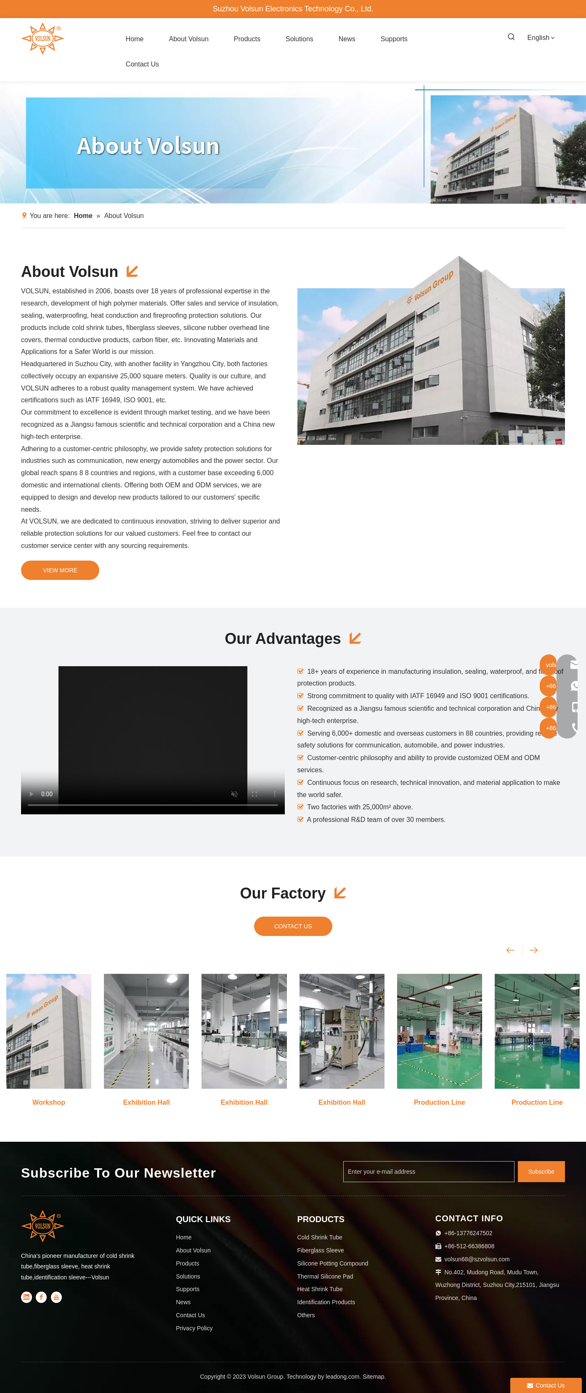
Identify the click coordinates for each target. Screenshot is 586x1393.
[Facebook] (41, 1297)
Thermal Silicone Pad (325, 1276)
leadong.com (342, 1376)
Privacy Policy (194, 1328)
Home (183, 1237)
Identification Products (326, 1302)
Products (187, 1263)
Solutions (188, 1276)
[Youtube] (56, 1297)
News (183, 1302)
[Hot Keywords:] (511, 37)
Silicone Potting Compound (333, 1263)
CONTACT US (293, 926)
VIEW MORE (60, 570)
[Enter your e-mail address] (428, 1171)
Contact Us (190, 1315)
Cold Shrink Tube (319, 1237)
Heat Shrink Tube (320, 1289)
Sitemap (373, 1376)
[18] (431, 349)
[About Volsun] (293, 142)
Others (306, 1315)
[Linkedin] (26, 1297)
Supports (187, 1289)
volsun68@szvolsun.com (477, 1259)
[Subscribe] (541, 1171)
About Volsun (193, 1250)
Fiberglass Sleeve (320, 1250)
